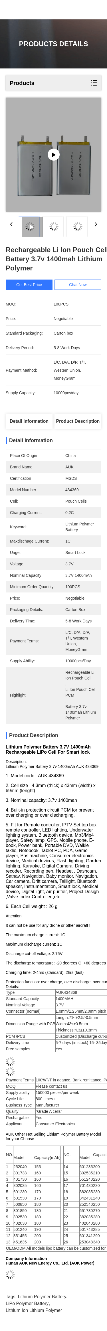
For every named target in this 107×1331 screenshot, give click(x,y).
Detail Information (29, 421)
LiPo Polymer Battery (27, 1306)
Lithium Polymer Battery (42, 1299)
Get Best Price (29, 284)
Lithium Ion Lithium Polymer (34, 1313)
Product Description (78, 421)
